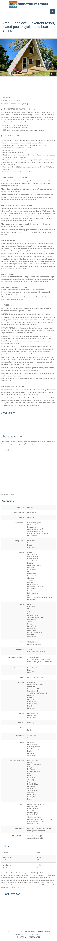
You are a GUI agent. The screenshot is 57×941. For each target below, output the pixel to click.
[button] (4, 57)
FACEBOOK (22, 937)
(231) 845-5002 (42, 931)
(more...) (25, 104)
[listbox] (28, 57)
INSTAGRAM (34, 937)
